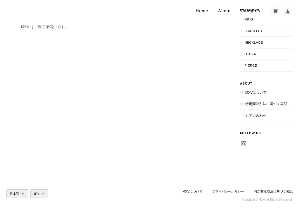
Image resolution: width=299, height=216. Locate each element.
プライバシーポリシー (228, 191)
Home (202, 10)
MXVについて (256, 92)
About (224, 10)
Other (250, 54)
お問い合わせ (255, 115)
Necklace (253, 42)
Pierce (250, 65)
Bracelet (253, 31)
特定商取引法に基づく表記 (266, 104)
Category (250, 10)
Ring (248, 19)
